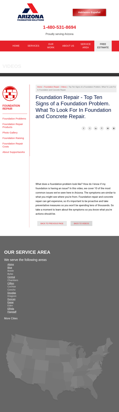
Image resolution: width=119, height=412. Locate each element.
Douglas (11, 293)
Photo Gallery (10, 132)
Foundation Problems (14, 118)
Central (11, 277)
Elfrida (10, 308)
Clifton (10, 283)
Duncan (11, 299)
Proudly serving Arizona (59, 34)
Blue (9, 267)
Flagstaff (11, 311)
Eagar (10, 302)
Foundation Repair (11, 107)
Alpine (10, 264)
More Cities (11, 318)
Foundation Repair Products (12, 125)
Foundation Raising (13, 138)
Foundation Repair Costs (12, 145)
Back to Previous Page (52, 223)
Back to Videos (81, 223)
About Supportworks (13, 152)
